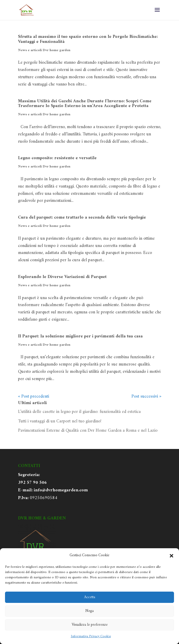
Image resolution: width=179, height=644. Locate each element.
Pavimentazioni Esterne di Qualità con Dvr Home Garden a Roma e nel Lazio (87, 430)
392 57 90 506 (32, 483)
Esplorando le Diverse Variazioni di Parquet (62, 277)
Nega (89, 611)
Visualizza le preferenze (90, 624)
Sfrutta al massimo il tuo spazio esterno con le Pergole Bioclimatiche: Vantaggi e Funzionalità (88, 39)
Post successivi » (146, 396)
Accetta (89, 597)
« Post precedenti (33, 396)
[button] (171, 555)
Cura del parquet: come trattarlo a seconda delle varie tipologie (82, 217)
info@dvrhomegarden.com (61, 490)
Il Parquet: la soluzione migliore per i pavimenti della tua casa (80, 336)
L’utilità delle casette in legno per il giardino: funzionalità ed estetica (79, 412)
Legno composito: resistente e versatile (57, 158)
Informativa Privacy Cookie (91, 636)
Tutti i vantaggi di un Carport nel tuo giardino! (59, 421)
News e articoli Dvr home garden (44, 50)
